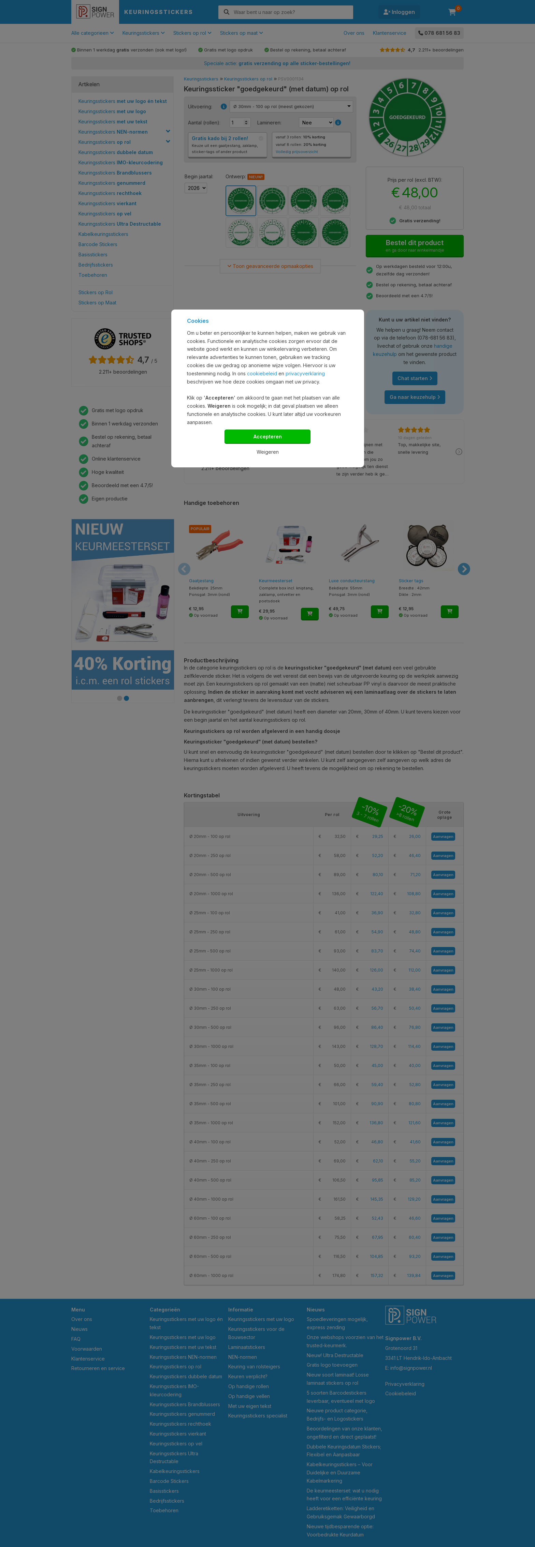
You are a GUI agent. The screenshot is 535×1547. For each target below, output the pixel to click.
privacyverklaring (305, 373)
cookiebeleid (262, 373)
